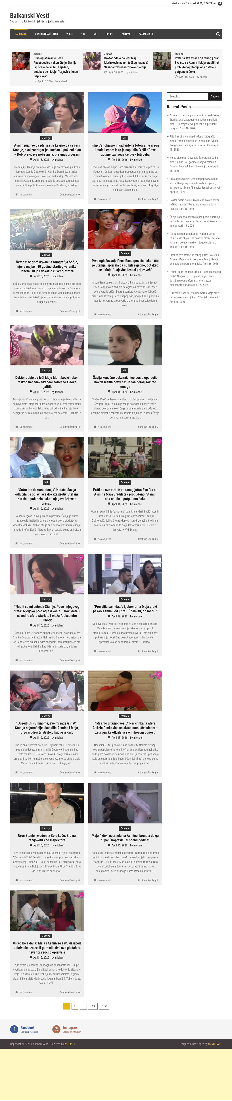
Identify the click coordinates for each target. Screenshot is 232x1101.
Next (104, 1006)
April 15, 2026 (119, 737)
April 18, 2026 (45, 81)
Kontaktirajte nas (45, 34)
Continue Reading (69, 194)
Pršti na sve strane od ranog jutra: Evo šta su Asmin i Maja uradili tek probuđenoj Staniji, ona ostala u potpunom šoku (125, 494)
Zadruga (38, 53)
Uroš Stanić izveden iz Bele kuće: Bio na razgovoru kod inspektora (47, 837)
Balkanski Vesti (29, 15)
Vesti (68, 34)
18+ (82, 34)
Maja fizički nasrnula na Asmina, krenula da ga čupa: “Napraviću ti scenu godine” (125, 837)
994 (93, 1006)
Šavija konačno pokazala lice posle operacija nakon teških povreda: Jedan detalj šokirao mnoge (125, 382)
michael (62, 81)
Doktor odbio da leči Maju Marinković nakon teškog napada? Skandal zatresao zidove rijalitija (126, 62)
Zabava (125, 34)
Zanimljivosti (146, 34)
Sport (108, 34)
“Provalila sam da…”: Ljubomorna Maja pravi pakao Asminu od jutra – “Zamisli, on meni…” (125, 608)
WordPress (70, 1044)
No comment (26, 194)
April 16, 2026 (186, 76)
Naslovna (19, 34)
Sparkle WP (214, 1044)
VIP (94, 34)
